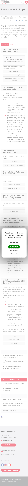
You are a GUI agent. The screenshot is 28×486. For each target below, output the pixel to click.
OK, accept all (14, 246)
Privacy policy (14, 253)
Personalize (14, 242)
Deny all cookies (14, 250)
